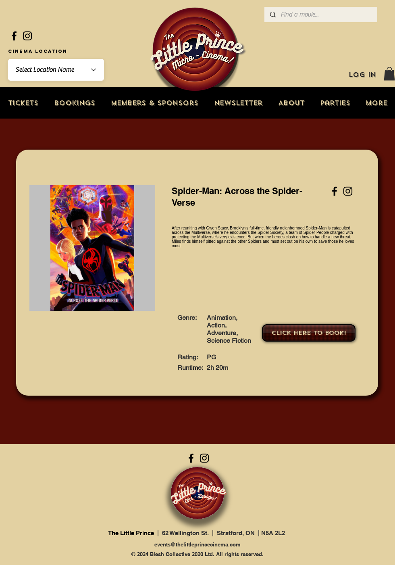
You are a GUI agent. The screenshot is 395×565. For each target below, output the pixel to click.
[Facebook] (14, 36)
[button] (389, 73)
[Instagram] (27, 36)
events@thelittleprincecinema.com (197, 544)
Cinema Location (37, 51)
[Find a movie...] (320, 14)
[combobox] (56, 70)
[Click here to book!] (309, 333)
